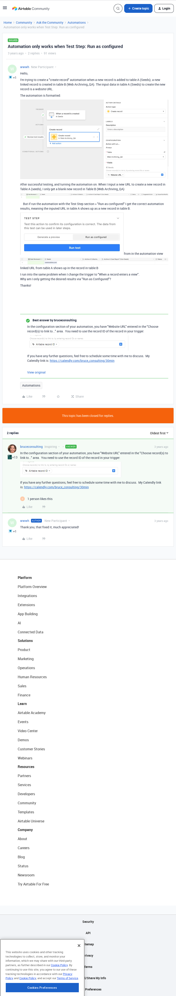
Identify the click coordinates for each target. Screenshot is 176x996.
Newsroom (26, 875)
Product (24, 649)
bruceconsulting (31, 446)
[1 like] (36, 498)
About (22, 838)
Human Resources (32, 676)
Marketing (26, 658)
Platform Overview (32, 586)
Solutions (25, 640)
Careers (23, 847)
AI (19, 623)
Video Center (28, 730)
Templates (26, 812)
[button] (5, 9)
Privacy (88, 955)
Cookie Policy (59, 985)
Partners (24, 775)
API (88, 933)
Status (23, 866)
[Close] (79, 966)
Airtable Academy (32, 712)
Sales (22, 686)
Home (8, 22)
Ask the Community (49, 22)
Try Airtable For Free (33, 884)
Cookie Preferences (88, 989)
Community (24, 22)
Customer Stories (31, 749)
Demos (23, 739)
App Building (28, 613)
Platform (25, 577)
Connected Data (30, 632)
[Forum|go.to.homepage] (30, 8)
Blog (21, 856)
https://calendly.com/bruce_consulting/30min (82, 360)
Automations (77, 22)
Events (23, 721)
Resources (26, 766)
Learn (22, 703)
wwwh (24, 67)
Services (24, 784)
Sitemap (88, 944)
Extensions (26, 604)
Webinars (25, 758)
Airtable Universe (31, 821)
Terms (88, 967)
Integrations (27, 595)
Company (25, 829)
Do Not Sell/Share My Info (88, 978)
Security (88, 921)
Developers (26, 793)
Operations (26, 667)
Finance (24, 695)
